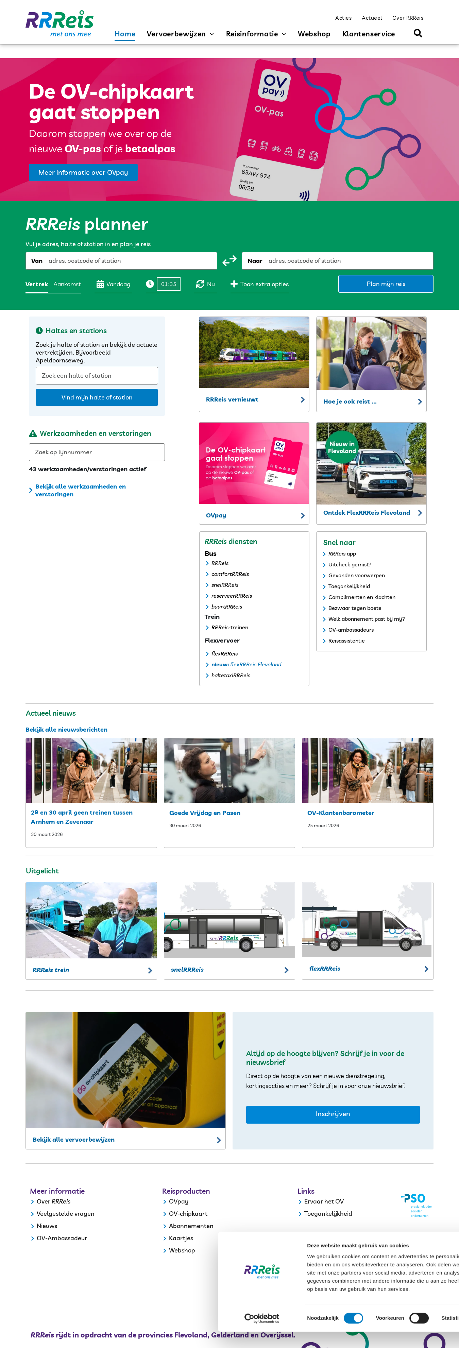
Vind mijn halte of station (97, 397)
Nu (205, 284)
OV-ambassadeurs (351, 629)
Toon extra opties (260, 284)
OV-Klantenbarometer (340, 813)
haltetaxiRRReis (230, 675)
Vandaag (113, 284)
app (351, 553)
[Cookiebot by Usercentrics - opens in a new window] (44, 1335)
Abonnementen (191, 1226)
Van (36, 261)
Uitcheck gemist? (349, 564)
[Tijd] (169, 284)
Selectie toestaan (402, 1285)
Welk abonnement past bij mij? (366, 618)
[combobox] (49, 261)
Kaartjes (181, 1238)
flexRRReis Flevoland (255, 664)
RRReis (219, 563)
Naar (255, 261)
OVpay (178, 1201)
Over (43, 1201)
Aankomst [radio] (67, 284)
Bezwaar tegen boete (354, 607)
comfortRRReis (230, 573)
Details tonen (367, 1334)
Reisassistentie (346, 640)
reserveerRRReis (231, 595)
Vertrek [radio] (37, 284)
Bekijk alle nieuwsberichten (66, 729)
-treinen (238, 627)
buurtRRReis (226, 606)
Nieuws (47, 1226)
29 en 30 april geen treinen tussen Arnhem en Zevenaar (82, 816)
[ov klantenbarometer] (367, 770)
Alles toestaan (402, 1265)
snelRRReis (224, 584)
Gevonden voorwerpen (356, 575)
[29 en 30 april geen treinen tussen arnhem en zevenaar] (91, 770)
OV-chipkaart (188, 1213)
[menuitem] (343, 17)
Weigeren (402, 1305)
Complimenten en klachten (361, 597)
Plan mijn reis (386, 284)
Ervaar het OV (324, 1201)
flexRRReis (224, 653)
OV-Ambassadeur (62, 1238)
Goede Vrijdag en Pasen (204, 813)
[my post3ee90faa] (229, 770)
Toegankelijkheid (349, 586)
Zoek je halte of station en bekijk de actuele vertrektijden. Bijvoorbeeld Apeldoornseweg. (96, 352)
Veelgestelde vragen (66, 1213)
